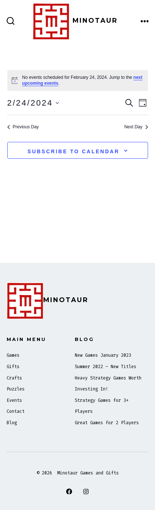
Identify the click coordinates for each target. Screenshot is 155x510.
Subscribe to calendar (73, 151)
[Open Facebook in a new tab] (69, 491)
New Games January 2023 (103, 355)
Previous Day (23, 126)
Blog (12, 423)
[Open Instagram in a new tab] (86, 491)
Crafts (14, 378)
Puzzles (16, 389)
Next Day (136, 126)
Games (13, 355)
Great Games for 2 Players (107, 423)
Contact (16, 411)
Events (14, 400)
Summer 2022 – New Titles (105, 367)
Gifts (13, 367)
